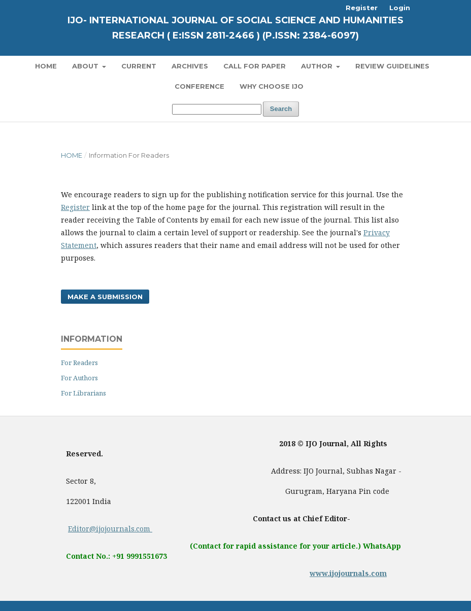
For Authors (79, 377)
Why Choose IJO (272, 86)
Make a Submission (105, 297)
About (86, 66)
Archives (190, 66)
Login (399, 8)
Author (317, 66)
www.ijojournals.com (348, 573)
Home (46, 66)
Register (362, 8)
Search (281, 109)
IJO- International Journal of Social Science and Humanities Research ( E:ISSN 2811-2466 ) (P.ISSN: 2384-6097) (235, 28)
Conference (199, 86)
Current (138, 66)
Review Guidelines (392, 66)
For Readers (79, 362)
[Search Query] (216, 109)
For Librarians (83, 393)
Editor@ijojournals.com (110, 528)
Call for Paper (254, 66)
